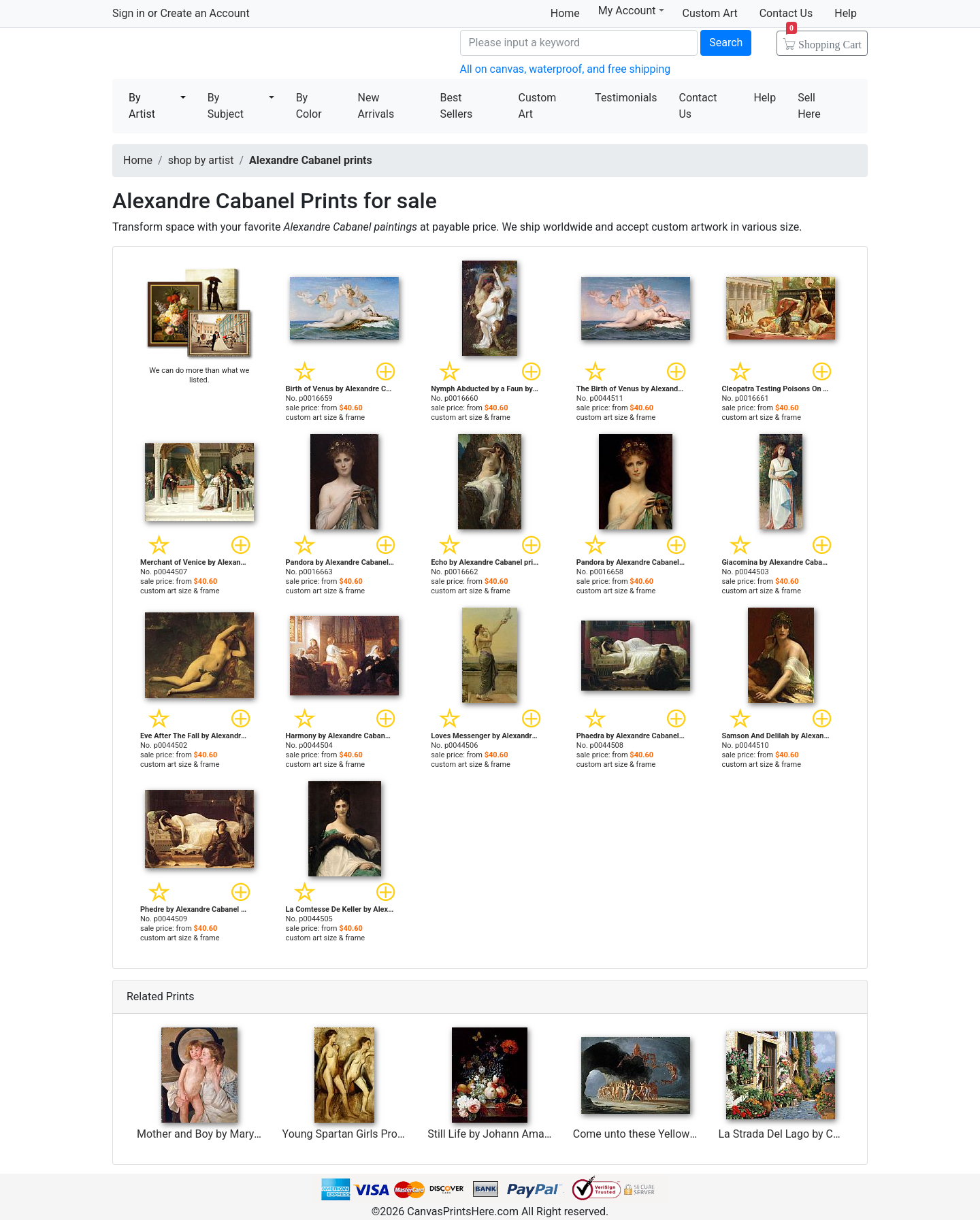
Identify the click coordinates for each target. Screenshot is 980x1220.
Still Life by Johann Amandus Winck (513, 1133)
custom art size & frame (325, 417)
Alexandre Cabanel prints (310, 160)
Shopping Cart (824, 40)
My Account (631, 10)
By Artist (142, 105)
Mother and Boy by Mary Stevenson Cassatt (242, 1133)
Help (845, 13)
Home (565, 13)
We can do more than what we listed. (199, 375)
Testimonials (626, 97)
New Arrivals (376, 105)
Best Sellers (456, 105)
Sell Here (809, 105)
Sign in (128, 13)
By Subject (226, 105)
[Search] (579, 43)
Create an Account (204, 13)
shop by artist (201, 160)
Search (725, 42)
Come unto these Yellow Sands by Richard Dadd (688, 1133)
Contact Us (786, 13)
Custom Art (710, 13)
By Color (309, 105)
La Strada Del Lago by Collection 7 (800, 1133)
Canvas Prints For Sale (211, 55)
